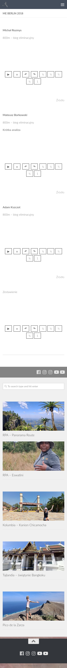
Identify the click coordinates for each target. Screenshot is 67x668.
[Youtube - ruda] (56, 372)
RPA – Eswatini (13, 475)
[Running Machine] (38, 372)
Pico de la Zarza (13, 625)
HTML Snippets (20, 665)
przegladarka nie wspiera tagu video (33, 56)
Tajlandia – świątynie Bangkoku (24, 575)
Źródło (60, 100)
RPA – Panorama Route (18, 435)
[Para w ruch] (44, 372)
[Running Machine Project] (50, 372)
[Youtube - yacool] (62, 372)
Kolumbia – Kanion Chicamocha (24, 525)
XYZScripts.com (46, 665)
